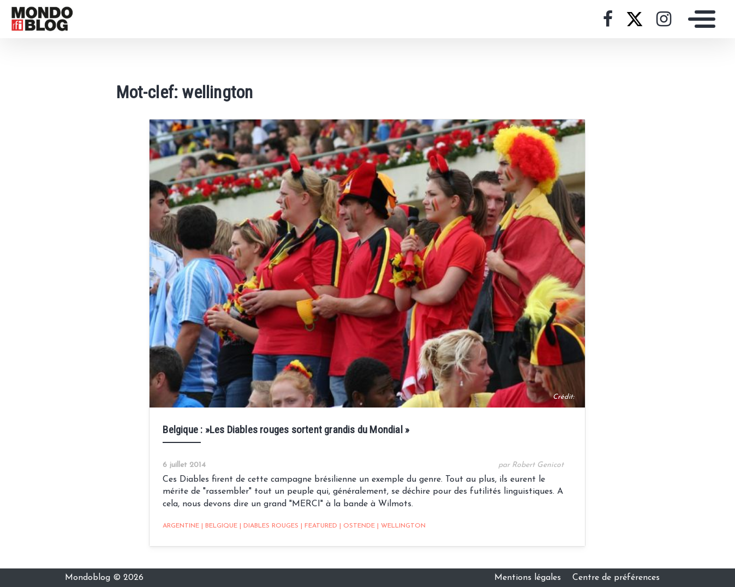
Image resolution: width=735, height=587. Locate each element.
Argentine (181, 526)
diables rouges (269, 526)
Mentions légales (529, 577)
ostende (357, 526)
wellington (401, 526)
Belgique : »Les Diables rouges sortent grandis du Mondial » (286, 429)
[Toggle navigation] (699, 19)
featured (319, 526)
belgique (219, 526)
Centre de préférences (616, 577)
